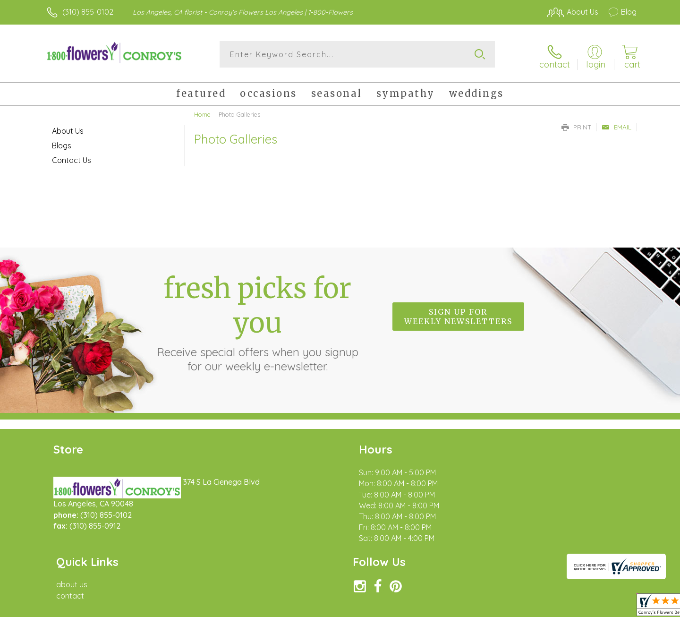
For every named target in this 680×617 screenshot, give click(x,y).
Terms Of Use (429, 607)
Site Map (611, 607)
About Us (68, 127)
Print (576, 124)
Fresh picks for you (257, 319)
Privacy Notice (485, 607)
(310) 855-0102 (87, 12)
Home (202, 111)
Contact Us (71, 157)
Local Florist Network (553, 607)
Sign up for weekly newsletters (458, 313)
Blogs (61, 142)
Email (616, 124)
